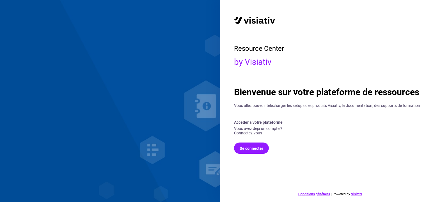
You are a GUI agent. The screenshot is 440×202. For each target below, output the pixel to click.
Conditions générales (314, 194)
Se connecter (251, 148)
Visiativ (356, 194)
